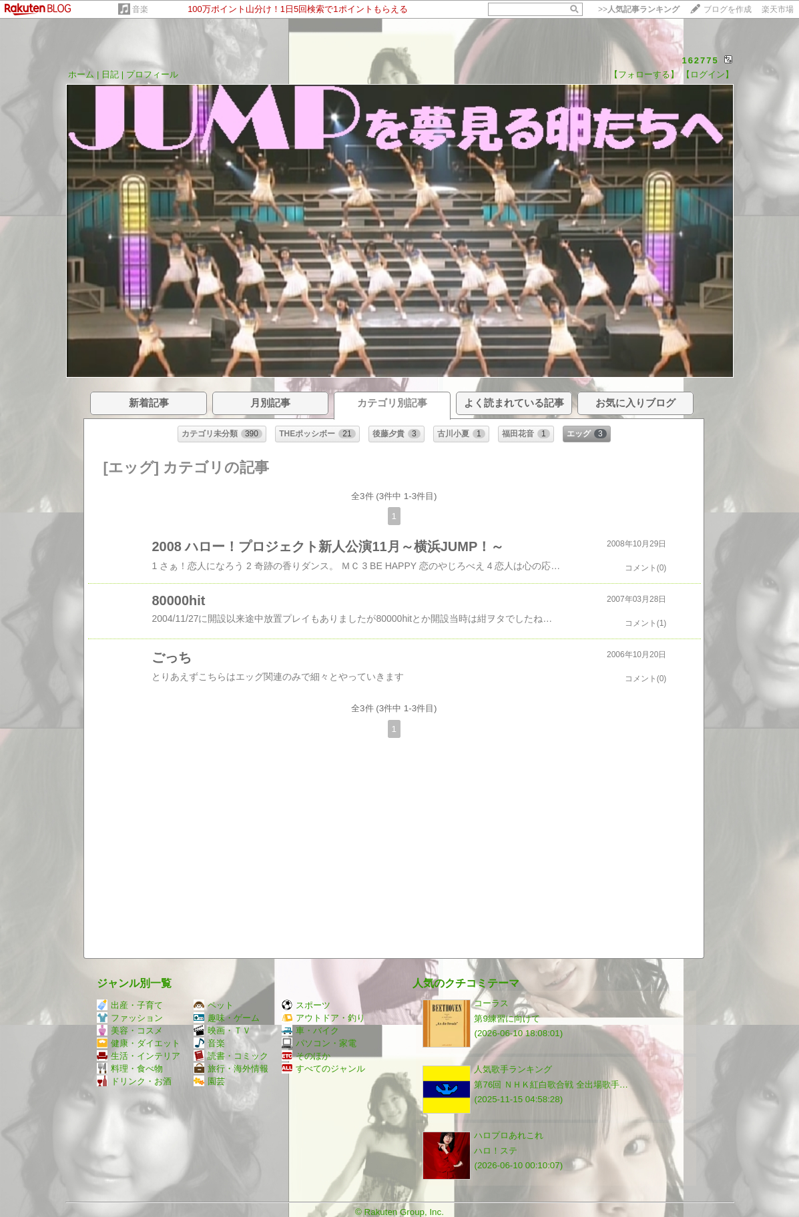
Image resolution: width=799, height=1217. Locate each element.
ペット (214, 1005)
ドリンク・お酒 (134, 1081)
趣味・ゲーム (227, 1018)
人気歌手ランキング (513, 1069)
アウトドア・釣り (323, 1018)
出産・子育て (130, 1005)
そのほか (306, 1056)
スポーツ (306, 1005)
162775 (700, 60)
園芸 (209, 1081)
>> (639, 9)
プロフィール (152, 74)
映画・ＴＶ (222, 1031)
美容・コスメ (130, 1031)
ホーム (81, 74)
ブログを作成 (728, 9)
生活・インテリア (138, 1056)
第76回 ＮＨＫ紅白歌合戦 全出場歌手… (551, 1085)
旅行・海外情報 (231, 1069)
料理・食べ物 (130, 1069)
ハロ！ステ (495, 1151)
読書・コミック (231, 1056)
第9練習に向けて (506, 1018)
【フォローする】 (644, 74)
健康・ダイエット (138, 1043)
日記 (110, 74)
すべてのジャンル (323, 1069)
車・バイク (310, 1031)
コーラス (491, 1003)
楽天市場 (778, 9)
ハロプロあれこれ (508, 1135)
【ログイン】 (708, 74)
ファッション (130, 1018)
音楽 (140, 9)
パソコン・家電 (319, 1043)
